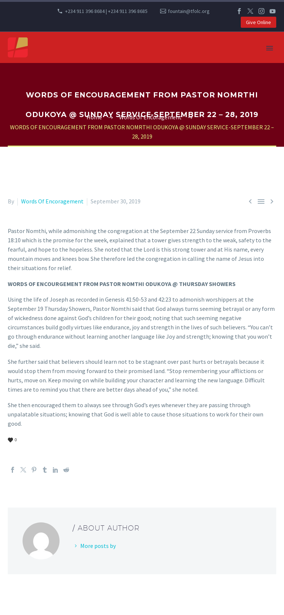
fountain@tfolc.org (189, 11)
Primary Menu (269, 48)
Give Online (258, 22)
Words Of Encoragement (52, 201)
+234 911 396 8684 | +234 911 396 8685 (106, 11)
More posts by (98, 545)
